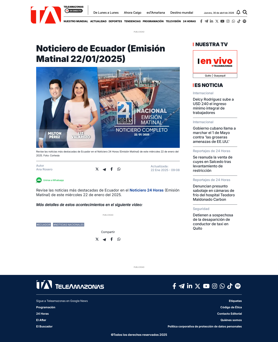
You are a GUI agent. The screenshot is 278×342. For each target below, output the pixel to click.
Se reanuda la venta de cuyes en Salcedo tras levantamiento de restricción (212, 164)
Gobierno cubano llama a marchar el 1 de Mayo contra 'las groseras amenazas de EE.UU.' (214, 135)
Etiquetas (235, 301)
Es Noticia (208, 85)
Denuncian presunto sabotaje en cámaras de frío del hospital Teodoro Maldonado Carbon (214, 193)
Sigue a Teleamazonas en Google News (62, 301)
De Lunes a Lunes (106, 12)
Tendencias (132, 21)
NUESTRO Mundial (76, 21)
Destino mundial (181, 12)
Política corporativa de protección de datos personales (205, 326)
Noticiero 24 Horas (147, 190)
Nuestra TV (211, 44)
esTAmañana (156, 12)
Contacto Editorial (229, 313)
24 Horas (189, 21)
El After (41, 320)
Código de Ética (231, 307)
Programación (153, 21)
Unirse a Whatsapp (51, 180)
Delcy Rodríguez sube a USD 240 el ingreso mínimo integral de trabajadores (213, 106)
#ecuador (43, 224)
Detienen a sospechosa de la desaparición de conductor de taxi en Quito (213, 222)
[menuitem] (76, 21)
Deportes (115, 21)
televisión (173, 21)
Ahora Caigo (132, 12)
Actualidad (98, 21)
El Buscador (44, 326)
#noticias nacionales (69, 224)
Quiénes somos (231, 320)
